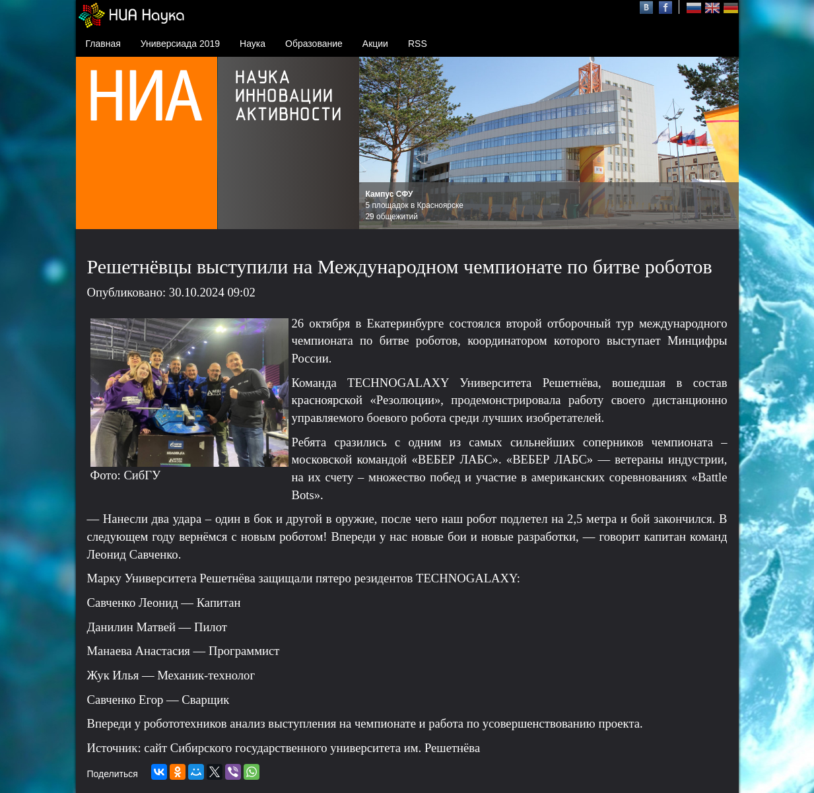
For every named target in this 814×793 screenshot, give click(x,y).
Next (721, 143)
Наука (252, 43)
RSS (417, 43)
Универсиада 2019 (180, 43)
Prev (376, 143)
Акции (375, 43)
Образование (314, 43)
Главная (103, 43)
